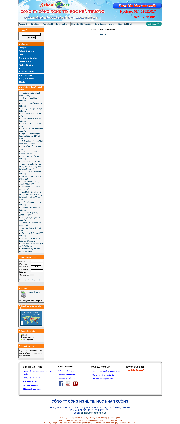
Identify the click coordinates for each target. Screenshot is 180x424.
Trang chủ (23, 24)
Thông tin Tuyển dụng (66, 374)
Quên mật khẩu (24, 280)
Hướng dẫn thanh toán (32, 378)
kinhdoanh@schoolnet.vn (93, 413)
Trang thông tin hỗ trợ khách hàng (106, 371)
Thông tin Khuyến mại (67, 378)
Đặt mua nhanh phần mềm (103, 379)
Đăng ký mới (35, 280)
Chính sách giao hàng (32, 389)
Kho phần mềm (100, 24)
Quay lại (103, 34)
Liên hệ (111, 24)
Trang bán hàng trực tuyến (103, 375)
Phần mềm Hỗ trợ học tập (81, 24)
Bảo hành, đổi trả (30, 381)
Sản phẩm (35, 24)
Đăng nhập (122, 24)
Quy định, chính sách (31, 385)
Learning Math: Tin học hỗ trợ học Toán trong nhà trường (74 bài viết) (30, 166)
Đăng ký (130, 24)
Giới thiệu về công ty (66, 371)
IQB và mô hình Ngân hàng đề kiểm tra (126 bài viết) (29, 136)
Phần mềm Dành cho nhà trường (55, 24)
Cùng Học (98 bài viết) (31, 161)
